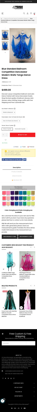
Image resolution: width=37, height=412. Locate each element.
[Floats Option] (11, 121)
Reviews (17, 180)
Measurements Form (9, 236)
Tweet (24, 146)
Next (5, 52)
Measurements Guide (26, 236)
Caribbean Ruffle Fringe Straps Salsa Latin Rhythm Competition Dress (9, 274)
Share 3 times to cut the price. (13, 159)
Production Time (6, 85)
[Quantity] (5, 135)
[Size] (9, 112)
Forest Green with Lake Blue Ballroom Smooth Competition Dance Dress (16, 313)
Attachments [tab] (16, 176)
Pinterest (31, 146)
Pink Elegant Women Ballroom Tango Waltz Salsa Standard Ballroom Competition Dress (27, 275)
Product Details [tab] (17, 171)
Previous (5, 28)
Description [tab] (17, 167)
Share (16, 146)
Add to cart (22, 135)
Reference (5, 82)
